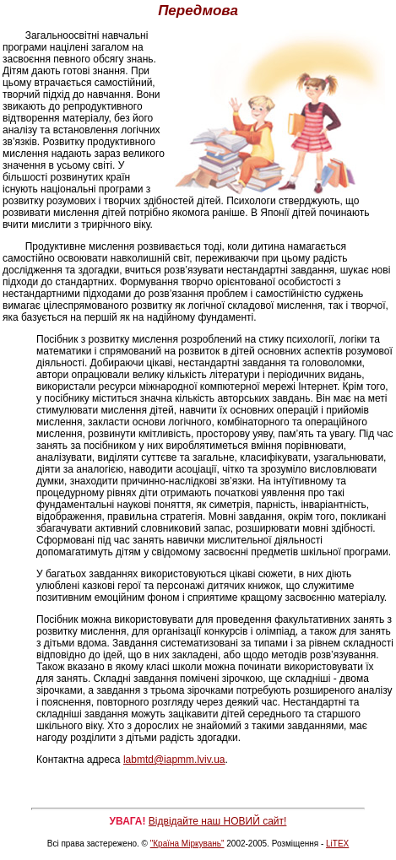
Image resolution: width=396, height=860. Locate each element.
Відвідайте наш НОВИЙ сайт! (218, 821)
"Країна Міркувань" (187, 843)
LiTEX (337, 843)
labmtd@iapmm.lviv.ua (174, 759)
